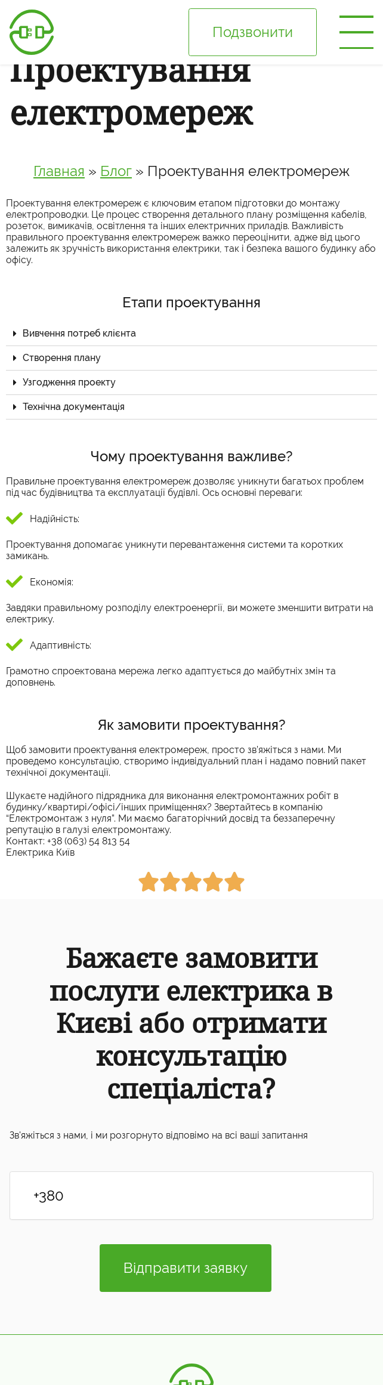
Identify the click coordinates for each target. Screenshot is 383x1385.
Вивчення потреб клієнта (79, 333)
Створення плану (62, 357)
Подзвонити (252, 32)
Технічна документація (74, 406)
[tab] (191, 334)
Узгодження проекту (69, 382)
